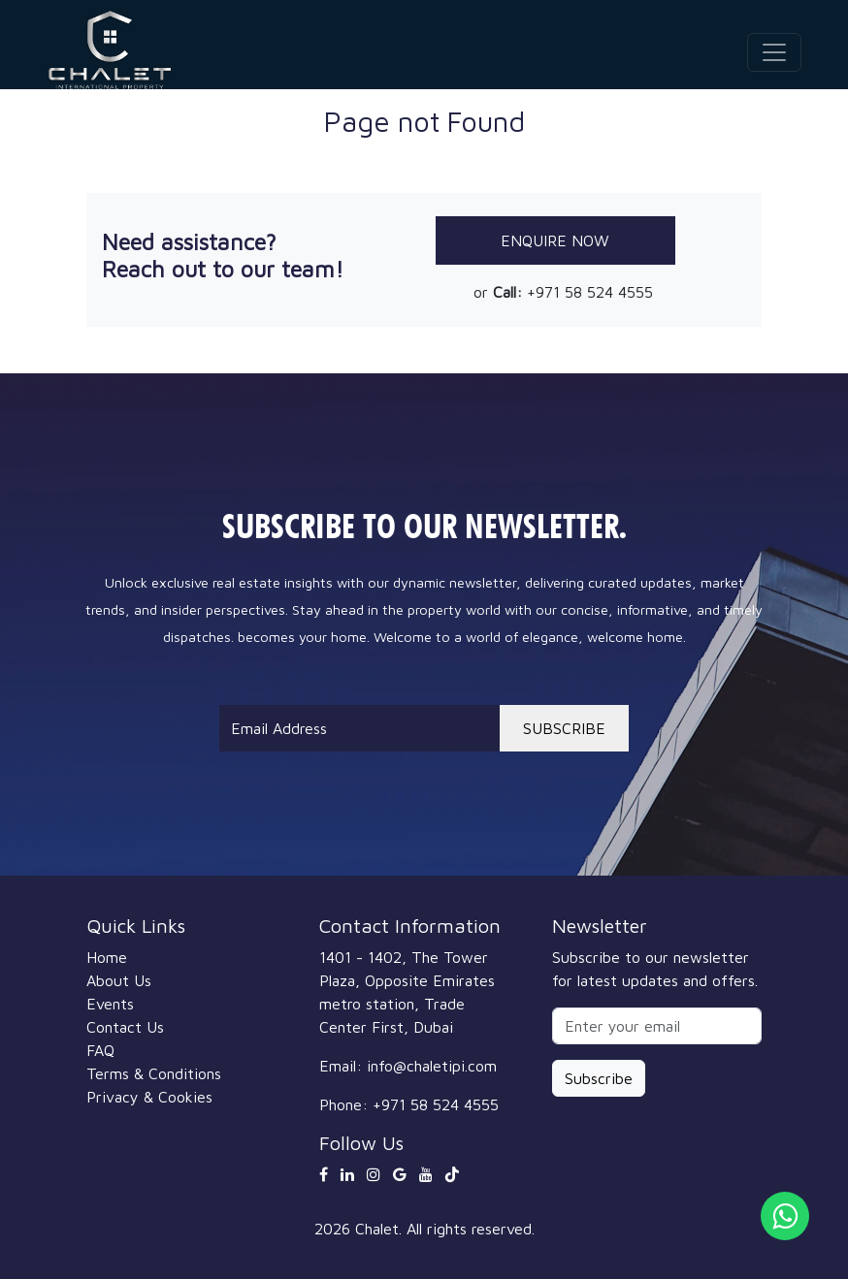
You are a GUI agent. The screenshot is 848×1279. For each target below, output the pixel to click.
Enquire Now (555, 240)
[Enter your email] (657, 1025)
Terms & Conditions (153, 1073)
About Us (118, 980)
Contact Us (125, 1027)
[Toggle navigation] (774, 52)
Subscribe (599, 1078)
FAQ (100, 1050)
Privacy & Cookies (149, 1096)
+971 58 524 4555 (590, 292)
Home (106, 957)
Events (110, 1003)
